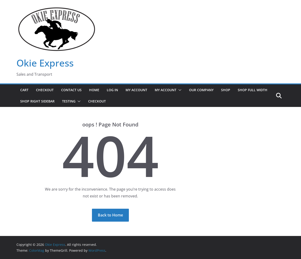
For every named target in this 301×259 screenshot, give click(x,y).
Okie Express (45, 62)
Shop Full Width (252, 90)
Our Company (201, 90)
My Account (136, 90)
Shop (225, 90)
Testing (68, 101)
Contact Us (71, 90)
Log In (112, 90)
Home (94, 90)
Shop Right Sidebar (37, 101)
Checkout (45, 90)
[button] (179, 90)
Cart (24, 90)
